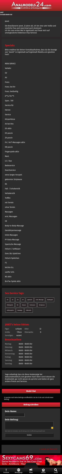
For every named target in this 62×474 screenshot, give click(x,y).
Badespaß (50, 300)
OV (18, 300)
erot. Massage (40, 300)
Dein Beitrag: (12, 419)
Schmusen (32, 305)
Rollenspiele (10, 310)
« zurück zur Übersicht (48, 449)
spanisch (29, 300)
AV (12, 300)
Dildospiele (10, 305)
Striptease (42, 305)
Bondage (19, 310)
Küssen (24, 305)
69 (23, 300)
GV (7, 300)
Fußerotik (28, 310)
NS (17, 305)
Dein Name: (11, 411)
